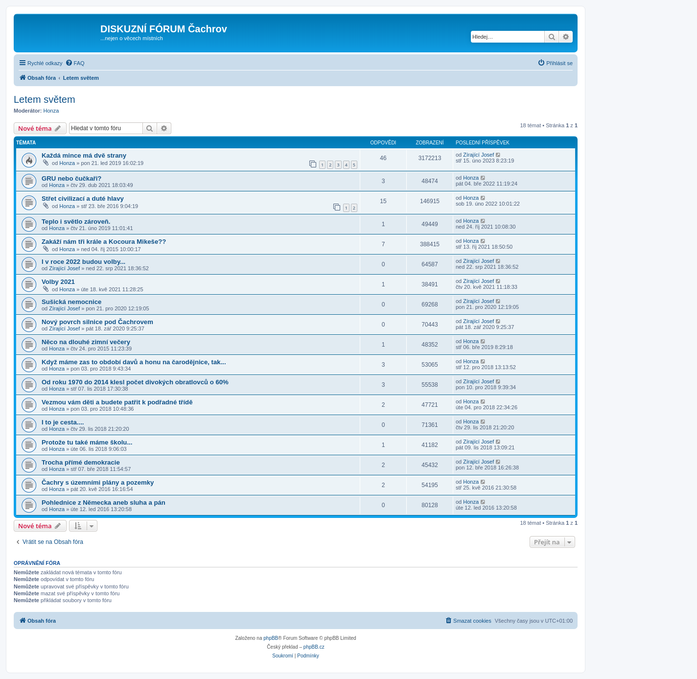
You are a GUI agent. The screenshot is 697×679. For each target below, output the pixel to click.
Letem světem (44, 99)
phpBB (270, 638)
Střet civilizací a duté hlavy (83, 198)
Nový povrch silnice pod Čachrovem (97, 322)
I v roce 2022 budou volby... (83, 261)
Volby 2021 (58, 281)
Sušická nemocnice (71, 301)
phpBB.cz (314, 647)
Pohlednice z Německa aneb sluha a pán (103, 502)
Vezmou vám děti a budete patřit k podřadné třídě (117, 402)
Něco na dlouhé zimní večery (86, 342)
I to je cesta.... (63, 422)
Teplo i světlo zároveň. (76, 221)
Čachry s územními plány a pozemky (98, 482)
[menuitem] (75, 63)
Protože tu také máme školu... (87, 442)
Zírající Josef (478, 155)
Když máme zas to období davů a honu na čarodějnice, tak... (134, 362)
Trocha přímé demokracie (81, 462)
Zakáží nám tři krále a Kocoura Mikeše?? (104, 241)
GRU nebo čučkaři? (71, 178)
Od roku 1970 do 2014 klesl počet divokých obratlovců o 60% (135, 382)
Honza (51, 111)
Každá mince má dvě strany (84, 155)
